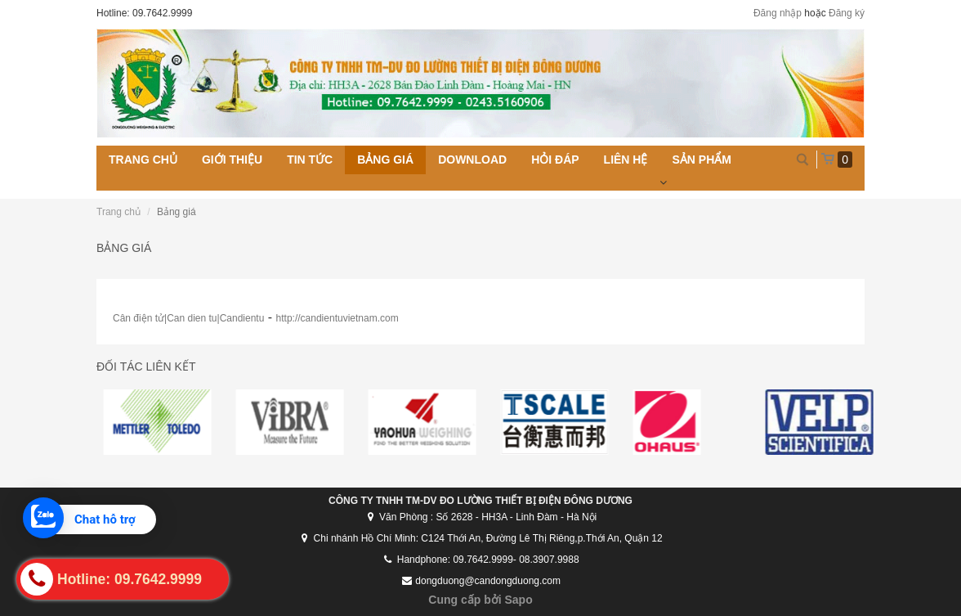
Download (472, 159)
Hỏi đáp (555, 159)
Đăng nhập (777, 13)
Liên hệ (626, 159)
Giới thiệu (232, 159)
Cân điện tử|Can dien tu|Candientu (188, 318)
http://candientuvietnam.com (337, 318)
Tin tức (310, 159)
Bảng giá (385, 159)
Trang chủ (143, 159)
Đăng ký (847, 13)
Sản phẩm (701, 159)
